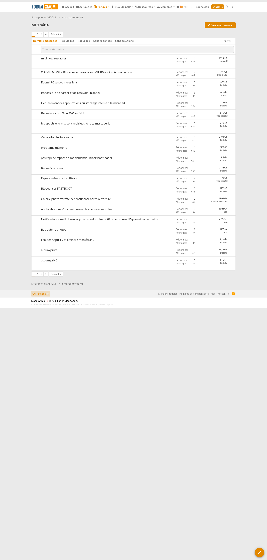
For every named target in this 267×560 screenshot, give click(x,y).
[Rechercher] (227, 6)
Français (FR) (40, 532)
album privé (49, 393)
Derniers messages (45, 88)
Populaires (67, 88)
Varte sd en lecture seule (57, 280)
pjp (225, 365)
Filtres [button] (227, 88)
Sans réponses (102, 88)
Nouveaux (83, 88)
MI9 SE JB (222, 170)
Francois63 (221, 211)
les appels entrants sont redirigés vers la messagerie (75, 219)
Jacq (225, 354)
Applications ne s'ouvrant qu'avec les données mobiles (76, 352)
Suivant (55, 82)
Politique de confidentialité (194, 532)
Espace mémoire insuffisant (59, 321)
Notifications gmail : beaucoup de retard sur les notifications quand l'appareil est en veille (99, 362)
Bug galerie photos (53, 372)
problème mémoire (54, 290)
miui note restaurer (53, 106)
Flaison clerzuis (219, 344)
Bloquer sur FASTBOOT (56, 331)
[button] (108, 7)
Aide (213, 532)
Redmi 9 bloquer (52, 311)
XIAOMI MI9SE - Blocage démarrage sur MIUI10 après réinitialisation (86, 167)
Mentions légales (167, 532)
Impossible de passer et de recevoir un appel (70, 188)
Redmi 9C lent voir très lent (59, 178)
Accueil (221, 532)
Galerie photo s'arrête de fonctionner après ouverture (76, 342)
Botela (223, 180)
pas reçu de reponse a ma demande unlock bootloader (76, 301)
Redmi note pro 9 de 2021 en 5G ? (62, 208)
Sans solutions (124, 88)
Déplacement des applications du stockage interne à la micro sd (83, 198)
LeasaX (223, 108)
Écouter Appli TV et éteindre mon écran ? (67, 383)
